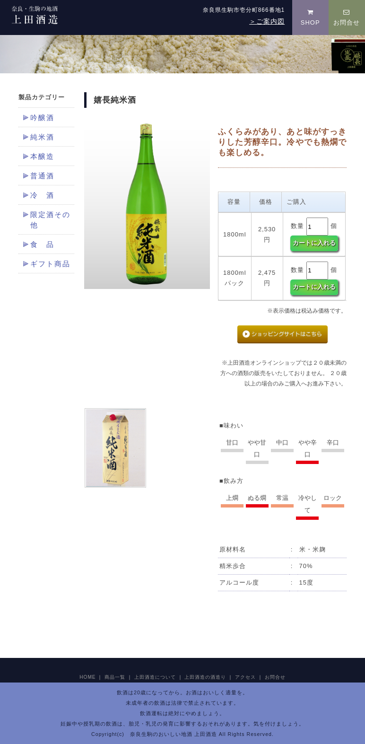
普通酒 (42, 176)
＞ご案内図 (267, 21)
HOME (87, 677)
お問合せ (346, 17)
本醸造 (42, 156)
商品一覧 (114, 677)
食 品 (42, 244)
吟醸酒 (42, 118)
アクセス (245, 677)
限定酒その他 (50, 220)
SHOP (310, 17)
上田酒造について (155, 677)
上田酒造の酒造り (205, 677)
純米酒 (42, 137)
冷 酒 (42, 195)
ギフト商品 (50, 264)
